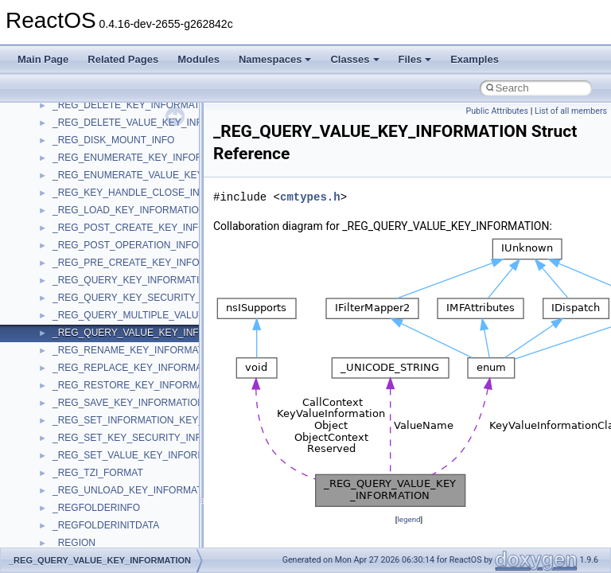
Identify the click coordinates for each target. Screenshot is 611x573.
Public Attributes (496, 111)
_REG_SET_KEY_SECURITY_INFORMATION (152, 437)
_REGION (74, 542)
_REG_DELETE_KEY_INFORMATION (135, 105)
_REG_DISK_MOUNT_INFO (113, 140)
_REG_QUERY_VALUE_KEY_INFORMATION (151, 332)
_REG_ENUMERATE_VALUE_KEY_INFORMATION (163, 175)
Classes (354, 59)
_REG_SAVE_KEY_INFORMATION (128, 402)
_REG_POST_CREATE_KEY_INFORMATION (151, 227)
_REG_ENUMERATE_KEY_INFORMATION (146, 157)
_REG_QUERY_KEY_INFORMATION (133, 280)
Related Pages (123, 59)
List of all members (571, 111)
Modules (198, 59)
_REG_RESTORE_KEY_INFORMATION (139, 385)
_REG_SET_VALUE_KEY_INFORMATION (143, 455)
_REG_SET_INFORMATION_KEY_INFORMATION (161, 420)
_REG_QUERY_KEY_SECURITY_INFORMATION (160, 297)
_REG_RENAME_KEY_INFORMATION (136, 350)
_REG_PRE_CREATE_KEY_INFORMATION (148, 262)
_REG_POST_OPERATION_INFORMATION (147, 245)
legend (408, 519)
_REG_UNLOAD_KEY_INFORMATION (136, 490)
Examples (474, 59)
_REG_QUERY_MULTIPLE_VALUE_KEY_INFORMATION (177, 315)
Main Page (43, 59)
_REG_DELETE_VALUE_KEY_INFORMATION (153, 122)
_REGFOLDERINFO (96, 507)
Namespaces (275, 59)
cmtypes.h (310, 197)
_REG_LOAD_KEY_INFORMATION (129, 210)
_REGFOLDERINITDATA (106, 525)
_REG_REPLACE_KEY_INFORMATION (138, 367)
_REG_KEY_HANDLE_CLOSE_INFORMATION (154, 192)
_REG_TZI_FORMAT (98, 472)
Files (415, 59)
